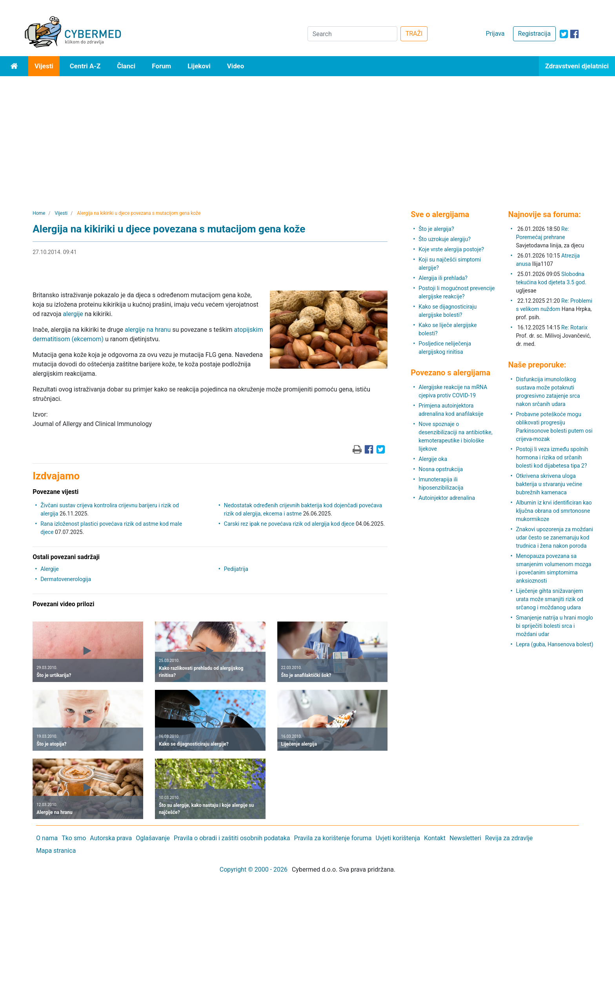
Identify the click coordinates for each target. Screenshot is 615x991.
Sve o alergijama (440, 214)
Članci (126, 66)
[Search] (352, 33)
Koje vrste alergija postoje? (451, 249)
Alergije (49, 569)
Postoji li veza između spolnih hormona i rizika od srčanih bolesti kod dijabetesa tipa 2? (552, 457)
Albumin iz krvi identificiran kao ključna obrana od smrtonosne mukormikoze (553, 510)
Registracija (534, 33)
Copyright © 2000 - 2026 (253, 869)
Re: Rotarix (574, 327)
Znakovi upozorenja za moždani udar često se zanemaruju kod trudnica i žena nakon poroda (554, 537)
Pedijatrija (236, 569)
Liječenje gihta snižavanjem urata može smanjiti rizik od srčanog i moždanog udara (549, 599)
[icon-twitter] (564, 34)
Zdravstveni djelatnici (577, 66)
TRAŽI (414, 33)
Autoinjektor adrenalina (446, 498)
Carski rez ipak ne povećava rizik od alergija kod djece (289, 524)
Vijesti (44, 66)
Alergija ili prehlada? (443, 278)
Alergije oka (432, 459)
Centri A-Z (85, 66)
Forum (161, 66)
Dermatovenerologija (65, 579)
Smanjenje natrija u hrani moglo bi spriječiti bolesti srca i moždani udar (554, 625)
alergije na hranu (148, 329)
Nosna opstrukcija (440, 469)
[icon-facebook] (574, 34)
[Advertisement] (307, 135)
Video (235, 66)
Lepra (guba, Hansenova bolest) (554, 644)
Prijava (495, 33)
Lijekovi (198, 66)
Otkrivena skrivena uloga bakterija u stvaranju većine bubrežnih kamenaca (549, 484)
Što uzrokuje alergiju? (444, 239)
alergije (73, 314)
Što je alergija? (436, 229)
